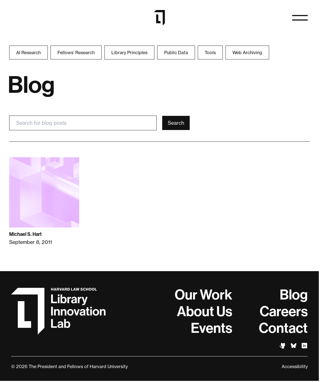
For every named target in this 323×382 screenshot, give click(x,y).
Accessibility (295, 366)
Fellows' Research (76, 52)
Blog (294, 294)
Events (211, 328)
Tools (210, 52)
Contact (283, 328)
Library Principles (129, 52)
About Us (204, 311)
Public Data (176, 52)
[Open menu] (300, 18)
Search (176, 123)
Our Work (203, 294)
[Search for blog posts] (83, 123)
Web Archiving (247, 52)
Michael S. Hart (25, 234)
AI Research (28, 52)
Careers (284, 311)
